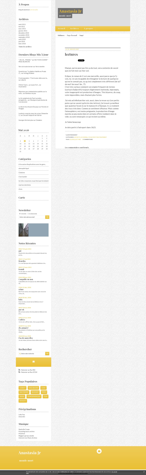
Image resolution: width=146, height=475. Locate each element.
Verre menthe (40, 66)
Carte (22, 197)
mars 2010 (22, 43)
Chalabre (39, 120)
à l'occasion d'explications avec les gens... (32, 164)
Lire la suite (34, 10)
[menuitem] (61, 28)
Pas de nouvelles (26, 338)
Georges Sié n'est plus (26, 120)
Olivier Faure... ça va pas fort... (29, 85)
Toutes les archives (25, 47)
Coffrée (22, 319)
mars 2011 (22, 29)
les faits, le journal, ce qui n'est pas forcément (34, 181)
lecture (78, 139)
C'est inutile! (23, 177)
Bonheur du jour (30, 93)
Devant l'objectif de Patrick (32, 115)
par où (21, 309)
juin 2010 (22, 41)
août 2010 (22, 39)
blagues (35, 392)
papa (44, 392)
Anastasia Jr (70, 11)
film (45, 396)
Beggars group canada (26, 436)
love (43, 388)
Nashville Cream (24, 429)
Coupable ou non (26, 279)
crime (21, 289)
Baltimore (24, 392)
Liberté (23, 80)
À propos (88, 28)
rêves (20, 189)
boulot (23, 401)
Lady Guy (22, 414)
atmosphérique (34, 396)
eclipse (72, 139)
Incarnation (22, 87)
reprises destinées (25, 185)
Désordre (22, 417)
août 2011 (22, 24)
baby (21, 299)
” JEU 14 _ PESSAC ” (25, 60)
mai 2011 (22, 26)
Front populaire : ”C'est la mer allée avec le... (33, 78)
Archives (74, 28)
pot (20, 251)
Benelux (22, 261)
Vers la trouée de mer (26, 66)
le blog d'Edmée (29, 73)
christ (22, 388)
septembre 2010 (24, 37)
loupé (82, 35)
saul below (33, 388)
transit (21, 269)
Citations (22, 172)
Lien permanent (71, 135)
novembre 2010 (24, 35)
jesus (22, 396)
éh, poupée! (23, 328)
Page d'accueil (72, 35)
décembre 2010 (24, 33)
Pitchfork (22, 433)
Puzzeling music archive (26, 431)
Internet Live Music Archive (28, 438)
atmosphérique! (24, 168)
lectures (71, 54)
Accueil (61, 28)
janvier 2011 (23, 31)
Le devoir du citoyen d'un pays (29, 107)
